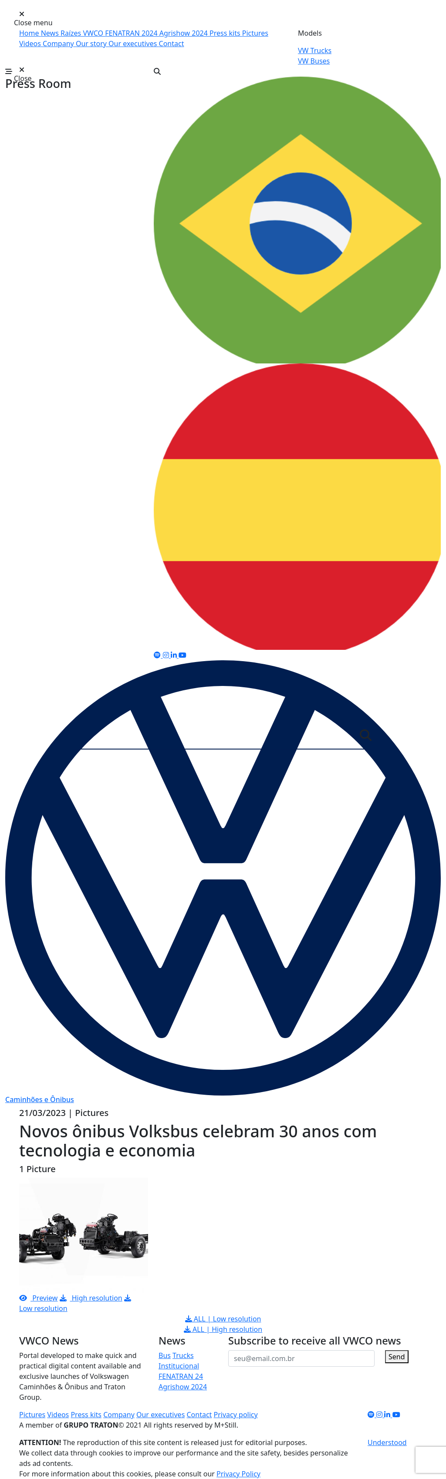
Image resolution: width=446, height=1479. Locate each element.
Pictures (255, 33)
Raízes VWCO (83, 33)
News (51, 33)
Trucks (182, 1355)
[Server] (217, 737)
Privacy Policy (238, 1474)
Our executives (133, 43)
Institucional (179, 1366)
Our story (92, 43)
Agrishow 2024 (184, 33)
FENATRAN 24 (181, 1376)
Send (397, 1356)
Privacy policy (236, 1414)
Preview (38, 1298)
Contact (171, 43)
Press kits (225, 33)
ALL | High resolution (223, 1329)
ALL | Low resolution (223, 1319)
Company (59, 43)
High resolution (91, 1298)
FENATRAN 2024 (132, 33)
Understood (387, 1442)
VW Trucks (314, 50)
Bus (165, 1355)
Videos (31, 43)
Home (30, 33)
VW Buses (314, 61)
